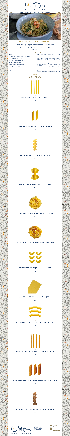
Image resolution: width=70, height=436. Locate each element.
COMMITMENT (47, 12)
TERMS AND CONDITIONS (52, 422)
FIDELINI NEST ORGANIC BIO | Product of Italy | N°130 (35, 213)
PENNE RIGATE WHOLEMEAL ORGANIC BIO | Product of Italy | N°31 (35, 380)
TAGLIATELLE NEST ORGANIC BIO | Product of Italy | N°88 (35, 243)
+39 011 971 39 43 (37, 428)
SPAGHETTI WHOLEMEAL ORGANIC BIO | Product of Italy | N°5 (35, 351)
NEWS (31, 12)
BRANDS (21, 12)
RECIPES (34, 12)
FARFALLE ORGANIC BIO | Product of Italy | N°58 (35, 184)
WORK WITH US (16, 422)
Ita (10, 12)
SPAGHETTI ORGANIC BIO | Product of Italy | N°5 (35, 97)
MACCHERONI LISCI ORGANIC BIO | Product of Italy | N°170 (35, 322)
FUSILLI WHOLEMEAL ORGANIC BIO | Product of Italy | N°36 (35, 409)
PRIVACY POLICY (33, 422)
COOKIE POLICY (42, 422)
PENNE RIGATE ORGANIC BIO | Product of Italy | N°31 (35, 126)
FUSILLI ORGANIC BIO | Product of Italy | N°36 (35, 155)
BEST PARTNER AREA (25, 422)
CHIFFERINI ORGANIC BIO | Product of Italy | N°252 (35, 268)
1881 (35, 95)
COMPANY (26, 12)
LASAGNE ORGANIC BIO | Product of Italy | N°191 (35, 297)
